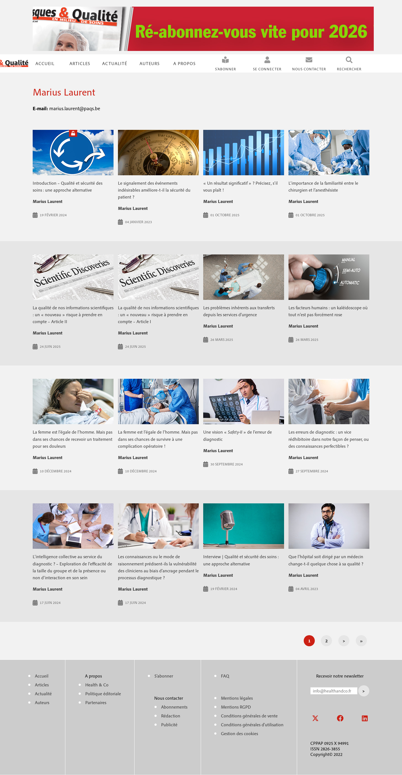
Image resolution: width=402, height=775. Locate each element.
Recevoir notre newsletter (340, 676)
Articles (42, 685)
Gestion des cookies (239, 733)
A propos (184, 63)
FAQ (225, 676)
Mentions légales (237, 698)
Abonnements (174, 707)
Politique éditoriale (103, 693)
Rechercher (349, 69)
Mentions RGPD (236, 707)
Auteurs (150, 63)
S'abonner (225, 69)
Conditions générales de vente (249, 716)
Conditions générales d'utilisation (252, 724)
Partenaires (95, 702)
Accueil (45, 63)
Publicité (169, 724)
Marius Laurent (47, 201)
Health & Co (97, 685)
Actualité (114, 63)
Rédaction (170, 716)
